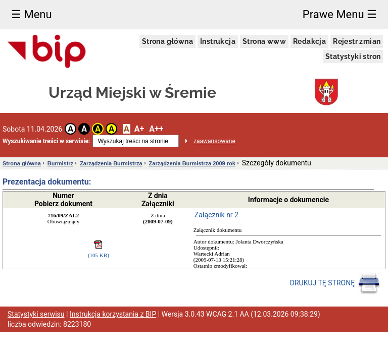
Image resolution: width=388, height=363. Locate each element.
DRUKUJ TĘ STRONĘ (335, 283)
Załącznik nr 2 (216, 215)
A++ (156, 129)
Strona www (264, 41)
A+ (139, 129)
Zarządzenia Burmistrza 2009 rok (192, 163)
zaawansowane (214, 141)
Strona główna (167, 41)
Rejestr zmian (356, 41)
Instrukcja (217, 41)
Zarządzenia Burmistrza (111, 163)
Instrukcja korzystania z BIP (113, 314)
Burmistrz (60, 163)
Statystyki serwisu (36, 314)
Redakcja (309, 41)
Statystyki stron (352, 56)
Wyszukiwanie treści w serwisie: (46, 141)
